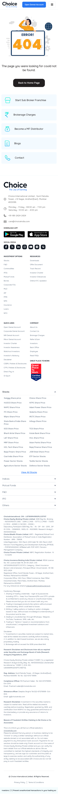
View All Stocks (29, 473)
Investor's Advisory (11, 357)
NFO (5, 314)
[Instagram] (24, 248)
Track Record (35, 270)
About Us (33, 328)
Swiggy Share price (12, 399)
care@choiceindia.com (19, 223)
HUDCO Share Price (12, 404)
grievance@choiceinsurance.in (38, 587)
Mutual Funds (9, 278)
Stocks (6, 262)
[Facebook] (6, 248)
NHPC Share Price (12, 409)
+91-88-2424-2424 (17, 217)
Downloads (34, 262)
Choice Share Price (37, 399)
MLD (5, 290)
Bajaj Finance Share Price (40, 448)
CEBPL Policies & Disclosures (15, 365)
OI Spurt (7, 377)
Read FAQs (34, 357)
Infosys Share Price (37, 422)
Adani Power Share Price (40, 409)
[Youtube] (30, 248)
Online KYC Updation (38, 282)
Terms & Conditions (36, 784)
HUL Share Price (36, 439)
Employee (34, 353)
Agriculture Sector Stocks (15, 467)
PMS (5, 298)
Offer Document (36, 266)
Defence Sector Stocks (39, 467)
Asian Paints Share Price (40, 444)
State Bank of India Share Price (15, 424)
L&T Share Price (11, 439)
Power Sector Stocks (13, 462)
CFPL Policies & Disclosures (15, 369)
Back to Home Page (29, 82)
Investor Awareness (12, 349)
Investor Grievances (38, 278)
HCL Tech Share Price (13, 448)
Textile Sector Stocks (38, 462)
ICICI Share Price (11, 430)
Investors (34, 345)
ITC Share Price (10, 413)
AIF (5, 294)
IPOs (5, 274)
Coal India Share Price (13, 458)
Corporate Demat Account (14, 332)
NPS (5, 302)
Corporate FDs (10, 286)
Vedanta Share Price (38, 413)
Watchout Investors (12, 353)
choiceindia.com (10, 732)
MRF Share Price (11, 444)
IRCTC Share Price (37, 418)
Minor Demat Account (12, 341)
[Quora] (43, 248)
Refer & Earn (35, 341)
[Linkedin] (18, 248)
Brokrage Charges (37, 336)
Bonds (6, 282)
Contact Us (34, 332)
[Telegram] (37, 248)
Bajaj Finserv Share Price (15, 453)
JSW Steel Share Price (39, 453)
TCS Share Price (36, 430)
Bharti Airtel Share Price (14, 434)
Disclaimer (8, 361)
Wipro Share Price (12, 418)
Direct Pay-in (9, 373)
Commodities (9, 270)
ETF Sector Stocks (37, 458)
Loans (6, 310)
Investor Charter (36, 274)
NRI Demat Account (11, 336)
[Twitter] (12, 248)
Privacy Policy (19, 784)
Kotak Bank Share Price (39, 434)
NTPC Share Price (37, 404)
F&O (5, 266)
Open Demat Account (12, 328)
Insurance (8, 306)
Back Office (34, 349)
